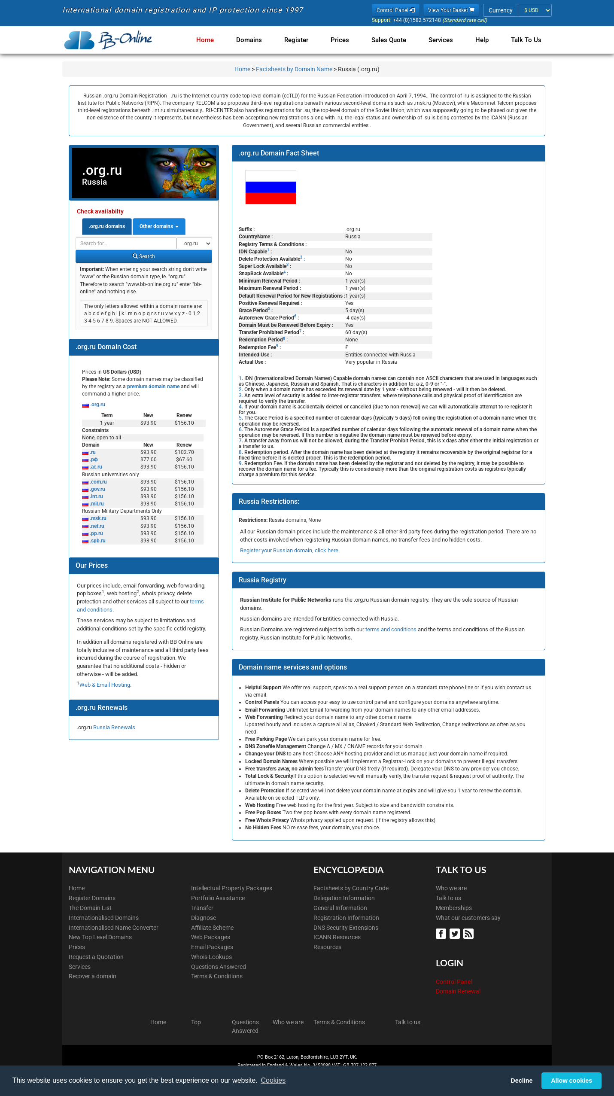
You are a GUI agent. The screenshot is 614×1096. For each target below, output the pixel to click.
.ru (92, 452)
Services (444, 40)
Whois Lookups (211, 956)
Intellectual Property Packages (231, 888)
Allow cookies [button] (571, 1080)
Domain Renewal (458, 991)
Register (305, 40)
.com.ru (97, 482)
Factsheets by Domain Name (294, 69)
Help (483, 40)
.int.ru (95, 496)
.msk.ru (97, 518)
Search (144, 256)
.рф (93, 460)
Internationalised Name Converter (113, 927)
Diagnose (203, 917)
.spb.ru (97, 541)
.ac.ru (95, 467)
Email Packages (212, 947)
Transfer (202, 907)
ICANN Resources (337, 937)
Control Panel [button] (396, 10)
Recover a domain (92, 976)
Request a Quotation (96, 956)
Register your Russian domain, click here (289, 550)
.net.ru (96, 526)
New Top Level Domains (100, 937)
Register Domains (92, 898)
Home (217, 40)
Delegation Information (344, 898)
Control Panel (454, 981)
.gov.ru (96, 489)
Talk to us (448, 898)
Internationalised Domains (104, 917)
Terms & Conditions (217, 976)
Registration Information (346, 917)
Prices (346, 40)
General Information (340, 907)
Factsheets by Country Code (351, 888)
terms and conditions (390, 629)
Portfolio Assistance (218, 898)
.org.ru (97, 405)
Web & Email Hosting (104, 685)
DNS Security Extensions (345, 927)
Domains (259, 40)
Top (196, 1022)
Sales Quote (394, 40)
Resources (327, 947)
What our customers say (468, 917)
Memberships (454, 907)
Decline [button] (521, 1080)
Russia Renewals (114, 727)
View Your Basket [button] (451, 10)
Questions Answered (218, 966)
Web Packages (210, 937)
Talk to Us (526, 40)
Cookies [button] (273, 1080)
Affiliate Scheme (212, 927)
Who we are (451, 888)
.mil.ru (96, 504)
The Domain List (90, 907)
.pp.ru (95, 533)
